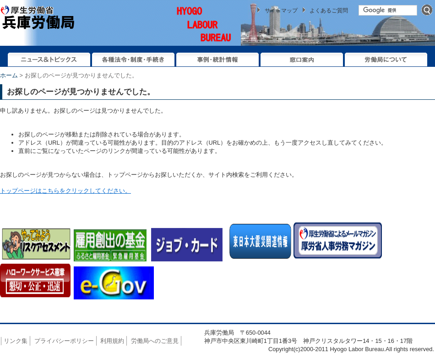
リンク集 (15, 340)
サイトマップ (281, 10)
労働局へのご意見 (155, 340)
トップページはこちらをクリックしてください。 (65, 190)
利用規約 (112, 340)
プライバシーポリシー (64, 340)
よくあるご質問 (329, 10)
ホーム (9, 75)
